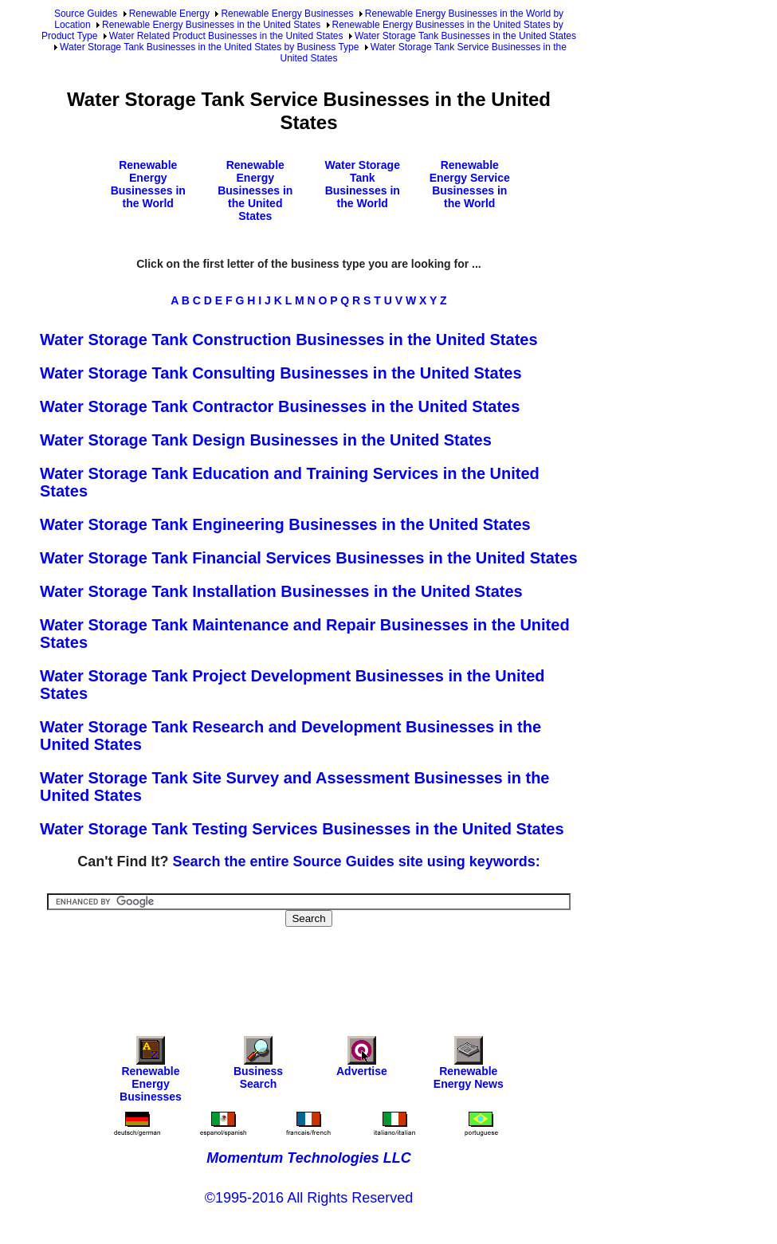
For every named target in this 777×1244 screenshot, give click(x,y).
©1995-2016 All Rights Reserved (309, 1198)
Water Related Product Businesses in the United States (226, 35)
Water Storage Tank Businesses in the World (362, 184)
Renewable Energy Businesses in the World (148, 184)
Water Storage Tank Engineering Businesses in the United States (285, 524)
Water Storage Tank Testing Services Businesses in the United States (302, 829)
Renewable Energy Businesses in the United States (211, 24)
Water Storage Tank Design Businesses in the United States (266, 440)
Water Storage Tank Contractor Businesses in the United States (280, 406)
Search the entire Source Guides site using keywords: (356, 861)
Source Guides (85, 13)
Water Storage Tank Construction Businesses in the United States (289, 339)
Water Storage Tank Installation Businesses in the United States (281, 591)
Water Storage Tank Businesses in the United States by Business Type (209, 47)
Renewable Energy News (469, 1066)
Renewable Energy (169, 13)
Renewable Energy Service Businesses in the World (470, 184)
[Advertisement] (330, 971)
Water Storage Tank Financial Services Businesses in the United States (309, 558)
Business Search (258, 1066)
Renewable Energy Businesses (287, 13)
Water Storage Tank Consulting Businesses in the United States (281, 373)
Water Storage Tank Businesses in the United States (465, 35)
